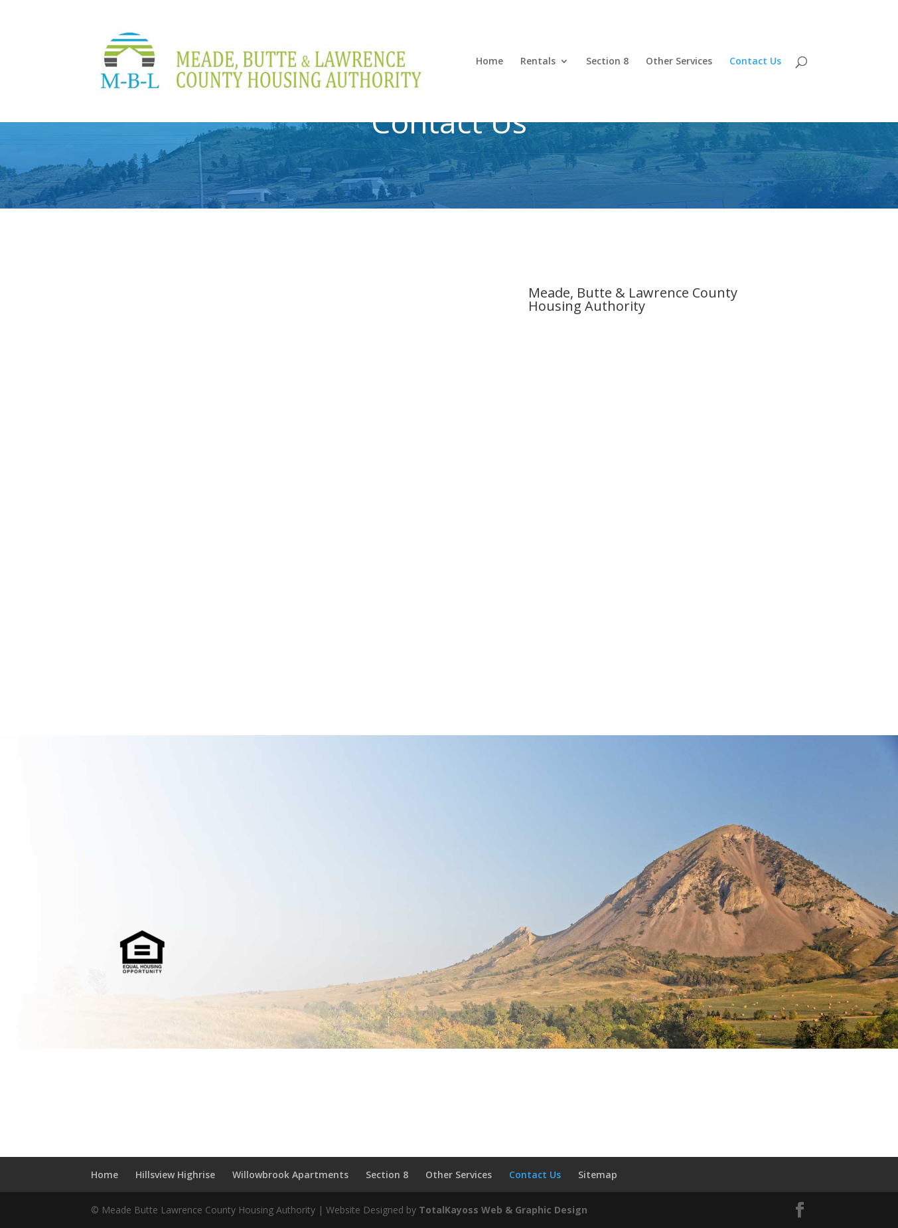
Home (489, 61)
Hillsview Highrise (175, 1174)
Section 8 (607, 61)
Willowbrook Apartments (290, 1174)
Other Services (679, 61)
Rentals (538, 61)
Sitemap (597, 1174)
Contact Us (755, 61)
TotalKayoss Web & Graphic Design (503, 1209)
